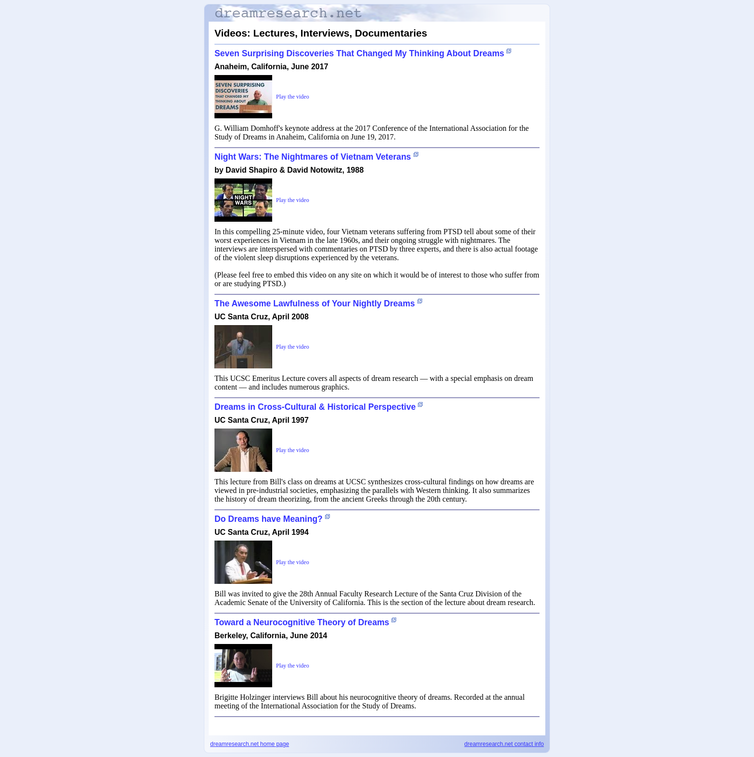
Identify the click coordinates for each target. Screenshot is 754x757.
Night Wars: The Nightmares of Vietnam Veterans (312, 157)
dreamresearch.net (249, 744)
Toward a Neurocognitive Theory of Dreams (301, 622)
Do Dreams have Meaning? (268, 519)
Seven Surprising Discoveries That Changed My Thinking (359, 53)
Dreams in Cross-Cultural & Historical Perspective (315, 407)
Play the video (292, 96)
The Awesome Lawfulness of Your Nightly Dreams (314, 303)
